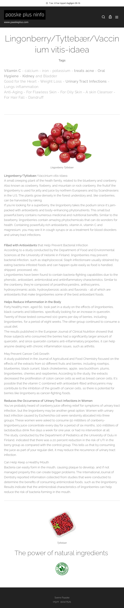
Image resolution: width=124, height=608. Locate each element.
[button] (103, 17)
